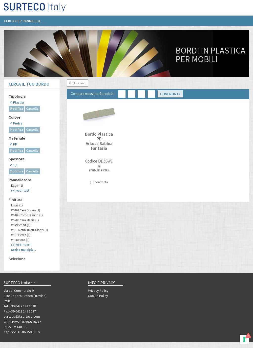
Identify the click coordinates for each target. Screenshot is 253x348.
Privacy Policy (98, 290)
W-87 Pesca (20, 235)
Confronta (170, 94)
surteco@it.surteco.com (22, 316)
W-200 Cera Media (25, 220)
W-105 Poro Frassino (27, 215)
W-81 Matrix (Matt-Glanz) (29, 230)
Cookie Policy (98, 295)
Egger (17, 185)
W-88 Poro (20, 240)
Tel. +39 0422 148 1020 (20, 306)
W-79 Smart (20, 225)
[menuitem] (24, 22)
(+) (20, 190)
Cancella (32, 109)
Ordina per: (77, 83)
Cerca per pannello (22, 22)
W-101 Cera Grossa (25, 210)
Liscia (17, 205)
